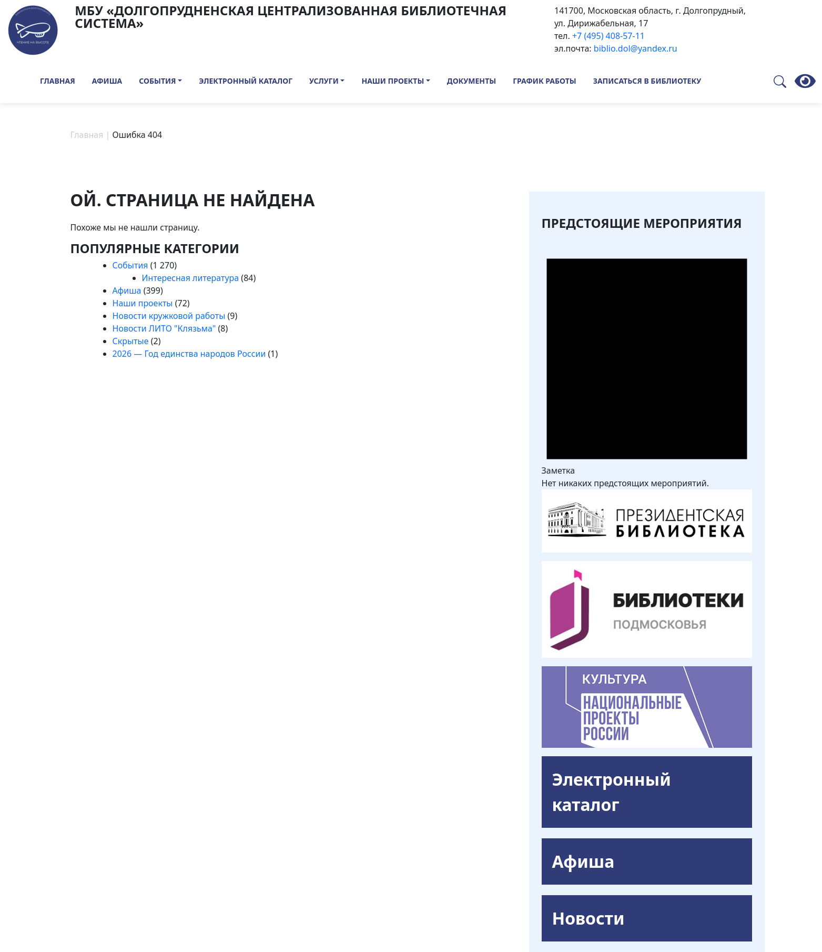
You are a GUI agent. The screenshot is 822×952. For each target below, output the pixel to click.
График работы (544, 81)
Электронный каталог (245, 81)
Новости (588, 918)
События (157, 81)
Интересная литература (190, 278)
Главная (57, 81)
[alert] (647, 361)
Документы (471, 81)
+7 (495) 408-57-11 (608, 36)
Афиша (107, 81)
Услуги (324, 81)
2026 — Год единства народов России (189, 353)
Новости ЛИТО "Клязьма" (164, 328)
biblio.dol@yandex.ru (635, 48)
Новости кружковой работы (169, 316)
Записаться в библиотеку (647, 81)
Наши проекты (392, 81)
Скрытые (131, 341)
